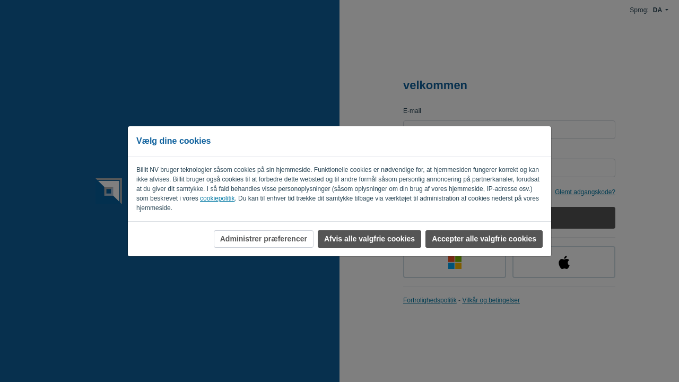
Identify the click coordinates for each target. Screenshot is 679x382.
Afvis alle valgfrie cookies (369, 239)
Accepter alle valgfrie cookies (484, 239)
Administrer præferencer (263, 239)
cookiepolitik (217, 198)
